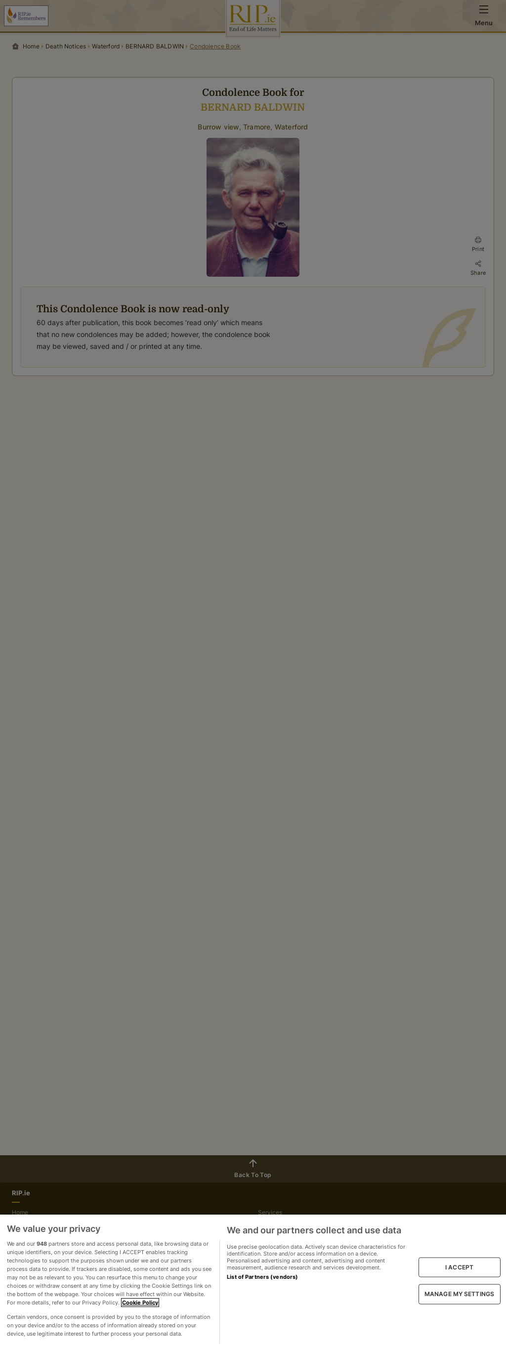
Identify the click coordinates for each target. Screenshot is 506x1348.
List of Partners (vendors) (262, 1276)
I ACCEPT (459, 1267)
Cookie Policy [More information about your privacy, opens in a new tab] (140, 1302)
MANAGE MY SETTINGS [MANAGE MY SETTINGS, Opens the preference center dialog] (459, 1294)
